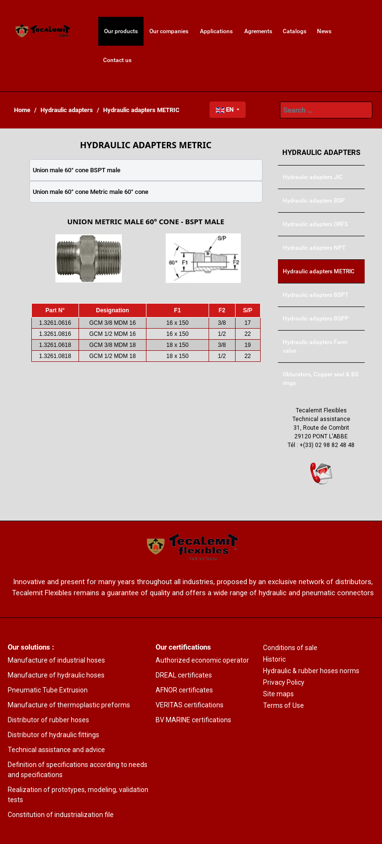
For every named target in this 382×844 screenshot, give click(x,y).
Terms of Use (283, 705)
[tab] (146, 170)
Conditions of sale (290, 648)
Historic (274, 659)
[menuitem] (43, 31)
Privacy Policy (283, 682)
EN (225, 109)
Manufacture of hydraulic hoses (56, 675)
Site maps (278, 694)
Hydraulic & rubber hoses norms (311, 671)
